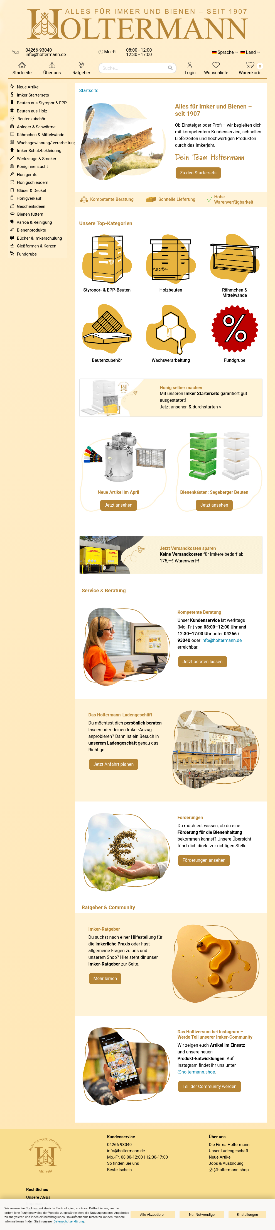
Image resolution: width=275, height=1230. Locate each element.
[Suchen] (170, 68)
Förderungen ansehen (204, 860)
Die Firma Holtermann (229, 1144)
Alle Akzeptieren (153, 1214)
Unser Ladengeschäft (228, 1150)
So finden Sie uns (123, 1163)
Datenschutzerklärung (69, 1221)
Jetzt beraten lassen (203, 661)
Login (190, 68)
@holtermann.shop (196, 1072)
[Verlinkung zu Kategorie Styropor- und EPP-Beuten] (218, 474)
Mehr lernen (105, 978)
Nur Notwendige (202, 1214)
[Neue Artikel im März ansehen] (123, 474)
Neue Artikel (220, 1157)
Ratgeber (81, 68)
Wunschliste (216, 68)
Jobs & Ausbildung (226, 1163)
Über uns (52, 68)
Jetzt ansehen (118, 505)
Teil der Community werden (210, 1086)
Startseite (22, 68)
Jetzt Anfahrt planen (114, 764)
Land (250, 52)
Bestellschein (119, 1169)
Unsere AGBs (38, 1197)
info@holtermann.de (222, 640)
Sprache (225, 52)
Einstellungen (247, 1214)
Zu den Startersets (198, 172)
